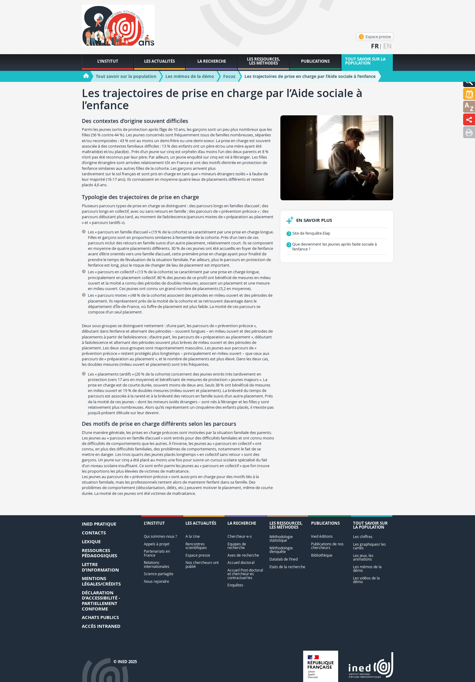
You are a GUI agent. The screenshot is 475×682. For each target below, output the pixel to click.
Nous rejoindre (156, 581)
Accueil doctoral (241, 562)
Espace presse (375, 36)
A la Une (192, 536)
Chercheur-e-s (239, 536)
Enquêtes (235, 585)
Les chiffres (363, 536)
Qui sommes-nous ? (160, 536)
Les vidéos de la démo (366, 579)
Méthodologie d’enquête (281, 549)
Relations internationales (156, 564)
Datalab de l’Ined (283, 559)
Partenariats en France (157, 553)
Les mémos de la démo (367, 568)
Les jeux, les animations (363, 557)
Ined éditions (322, 536)
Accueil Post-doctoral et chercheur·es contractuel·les (245, 574)
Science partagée (158, 573)
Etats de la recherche (287, 566)
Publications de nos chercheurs (327, 545)
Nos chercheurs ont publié (202, 564)
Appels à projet (156, 544)
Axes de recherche (243, 555)
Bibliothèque (321, 555)
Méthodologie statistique (281, 538)
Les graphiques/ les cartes (369, 546)
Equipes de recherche (236, 545)
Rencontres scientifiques (196, 545)
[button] (469, 94)
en (387, 46)
